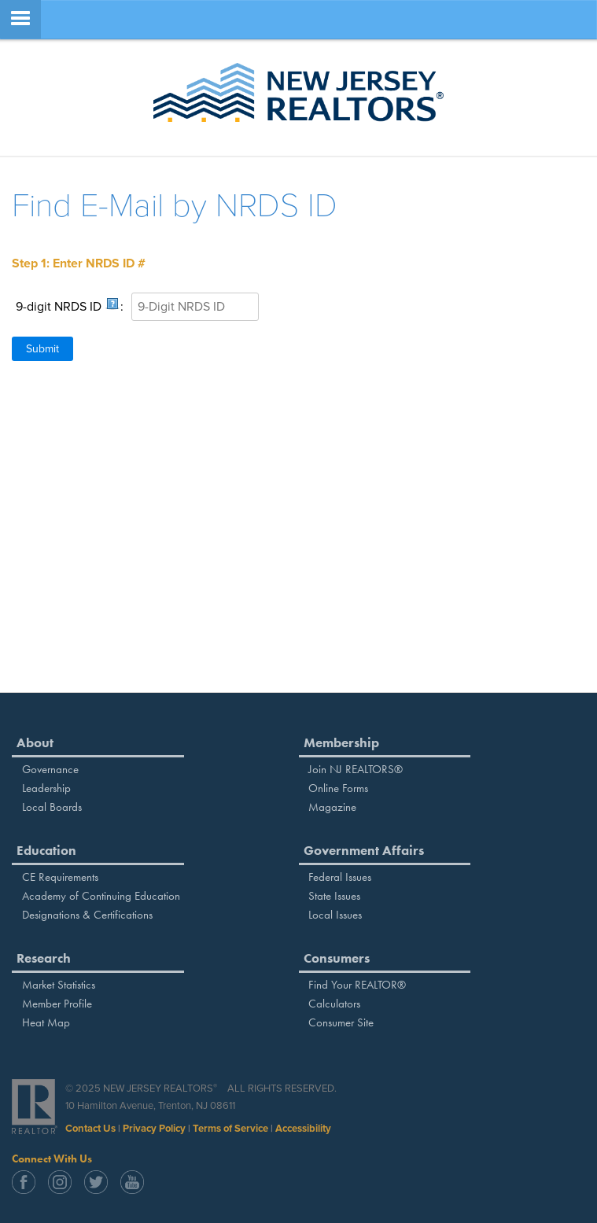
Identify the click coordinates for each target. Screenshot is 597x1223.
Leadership (46, 788)
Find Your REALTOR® (357, 985)
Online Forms (338, 788)
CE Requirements (60, 877)
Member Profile (57, 1003)
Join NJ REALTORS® (355, 769)
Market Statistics (58, 985)
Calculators (334, 1003)
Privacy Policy (154, 1128)
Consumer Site (341, 1022)
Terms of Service (230, 1128)
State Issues (334, 896)
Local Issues (335, 915)
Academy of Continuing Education (101, 896)
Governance (50, 769)
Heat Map (46, 1022)
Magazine (332, 807)
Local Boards (52, 807)
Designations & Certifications (87, 915)
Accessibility (303, 1128)
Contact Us (90, 1128)
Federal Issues (339, 877)
